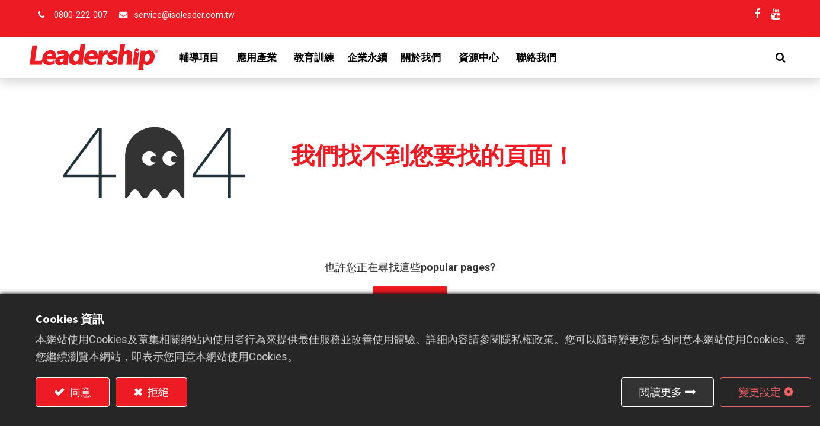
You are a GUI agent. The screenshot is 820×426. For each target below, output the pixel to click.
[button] (774, 57)
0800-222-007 (80, 15)
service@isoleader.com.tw (184, 15)
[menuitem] (320, 57)
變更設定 (759, 392)
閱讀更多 (660, 392)
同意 (79, 392)
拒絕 (157, 392)
